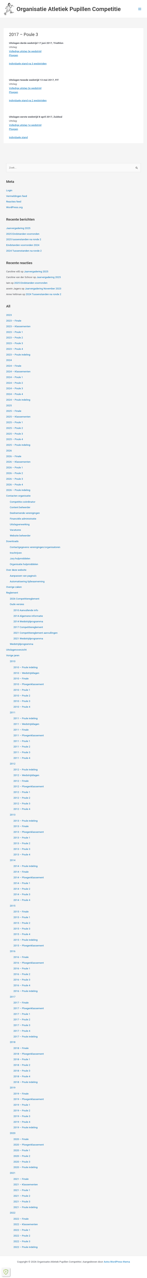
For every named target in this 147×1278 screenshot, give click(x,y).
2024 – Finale (13, 365)
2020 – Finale (21, 1139)
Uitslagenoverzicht (16, 649)
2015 (13, 905)
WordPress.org (14, 207)
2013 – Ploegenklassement (28, 831)
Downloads (12, 541)
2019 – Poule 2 (21, 1110)
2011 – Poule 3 (21, 752)
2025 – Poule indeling (18, 444)
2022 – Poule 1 (21, 1229)
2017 (13, 996)
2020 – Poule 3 (21, 1161)
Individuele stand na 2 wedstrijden (28, 100)
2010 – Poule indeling (25, 667)
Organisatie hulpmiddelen (24, 564)
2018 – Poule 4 (21, 1076)
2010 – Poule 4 (21, 706)
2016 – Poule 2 (21, 974)
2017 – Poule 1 (21, 1013)
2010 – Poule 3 (21, 701)
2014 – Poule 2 (21, 888)
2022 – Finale (21, 1218)
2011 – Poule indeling (25, 718)
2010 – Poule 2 (21, 695)
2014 (13, 860)
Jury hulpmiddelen (20, 558)
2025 (9, 405)
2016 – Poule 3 (21, 979)
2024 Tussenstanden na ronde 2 (24, 250)
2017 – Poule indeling (25, 1036)
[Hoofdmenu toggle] (140, 9)
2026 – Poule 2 (14, 473)
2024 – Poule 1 (14, 377)
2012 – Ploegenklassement (28, 786)
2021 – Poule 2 (21, 1195)
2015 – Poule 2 (21, 922)
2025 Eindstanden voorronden (22, 233)
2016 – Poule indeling (25, 991)
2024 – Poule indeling (18, 399)
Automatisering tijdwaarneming (27, 581)
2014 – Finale (21, 871)
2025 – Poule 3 (14, 433)
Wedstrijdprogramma (21, 643)
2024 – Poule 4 (14, 394)
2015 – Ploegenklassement (28, 945)
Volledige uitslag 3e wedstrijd (25, 51)
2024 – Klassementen (18, 371)
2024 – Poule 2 (14, 382)
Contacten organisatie (18, 495)
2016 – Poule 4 (21, 985)
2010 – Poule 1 (21, 689)
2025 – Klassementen (18, 416)
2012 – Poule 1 (21, 792)
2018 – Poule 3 (21, 1070)
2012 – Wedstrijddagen (26, 775)
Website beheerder (20, 535)
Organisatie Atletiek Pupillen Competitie (69, 9)
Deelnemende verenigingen (25, 512)
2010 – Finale (21, 678)
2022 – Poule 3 (21, 1241)
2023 (9, 314)
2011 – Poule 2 (21, 746)
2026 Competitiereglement (24, 598)
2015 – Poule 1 (21, 917)
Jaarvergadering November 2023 (43, 288)
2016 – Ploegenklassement (28, 962)
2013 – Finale (21, 826)
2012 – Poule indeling (25, 769)
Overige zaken (14, 586)
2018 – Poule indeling (25, 1082)
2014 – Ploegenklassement (28, 877)
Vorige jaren (13, 655)
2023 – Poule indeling (18, 354)
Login (9, 190)
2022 (13, 1212)
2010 (13, 661)
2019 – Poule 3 (21, 1116)
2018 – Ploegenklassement (28, 1053)
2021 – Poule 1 (21, 1190)
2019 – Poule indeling (25, 1127)
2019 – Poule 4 (21, 1121)
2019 (13, 1087)
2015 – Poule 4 (21, 934)
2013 (13, 814)
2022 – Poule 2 (21, 1235)
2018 (13, 1042)
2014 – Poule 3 (21, 894)
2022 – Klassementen (25, 1224)
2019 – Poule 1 (21, 1104)
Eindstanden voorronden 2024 (22, 245)
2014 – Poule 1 (21, 883)
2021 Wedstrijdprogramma (28, 638)
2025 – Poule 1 (14, 422)
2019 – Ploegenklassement (28, 1099)
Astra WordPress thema (117, 1261)
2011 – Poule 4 (21, 757)
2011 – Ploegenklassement (28, 735)
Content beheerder (20, 507)
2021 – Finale (21, 1178)
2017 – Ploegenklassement (28, 1008)
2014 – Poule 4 (21, 899)
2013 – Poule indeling (25, 820)
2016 (13, 951)
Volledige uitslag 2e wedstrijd (25, 88)
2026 (9, 450)
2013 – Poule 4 (21, 854)
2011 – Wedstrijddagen (26, 723)
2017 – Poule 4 (21, 1030)
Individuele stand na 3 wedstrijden (28, 63)
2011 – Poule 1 (21, 741)
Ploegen (13, 55)
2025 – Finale (13, 410)
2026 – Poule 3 (14, 478)
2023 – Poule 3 (14, 343)
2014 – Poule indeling (25, 866)
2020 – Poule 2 (21, 1155)
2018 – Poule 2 (21, 1064)
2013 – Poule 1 (21, 837)
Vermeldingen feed (16, 196)
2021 (13, 1172)
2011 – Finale (21, 729)
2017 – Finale (21, 1002)
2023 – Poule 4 (14, 348)
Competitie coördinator (22, 501)
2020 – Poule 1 (21, 1150)
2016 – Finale (21, 957)
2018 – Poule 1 (21, 1059)
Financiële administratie (23, 518)
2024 (9, 360)
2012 (13, 763)
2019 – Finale (21, 1093)
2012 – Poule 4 (21, 808)
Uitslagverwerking (20, 524)
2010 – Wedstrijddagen (26, 672)
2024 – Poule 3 (14, 388)
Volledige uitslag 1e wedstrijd (25, 125)
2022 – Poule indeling (25, 1247)
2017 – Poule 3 (21, 1025)
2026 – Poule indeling (18, 490)
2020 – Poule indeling (25, 1167)
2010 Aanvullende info (25, 610)
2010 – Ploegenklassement (28, 684)
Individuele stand (18, 137)
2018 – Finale (21, 1048)
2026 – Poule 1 (14, 467)
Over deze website (16, 569)
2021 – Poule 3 (21, 1201)
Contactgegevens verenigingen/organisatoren (35, 547)
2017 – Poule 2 (21, 1019)
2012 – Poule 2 (21, 797)
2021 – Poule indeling (25, 1207)
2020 (13, 1133)
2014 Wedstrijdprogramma (28, 621)
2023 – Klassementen (18, 326)
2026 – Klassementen (18, 461)
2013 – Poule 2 (21, 843)
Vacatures (15, 529)
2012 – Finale (21, 780)
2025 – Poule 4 (14, 439)
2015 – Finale (21, 911)
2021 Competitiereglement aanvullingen (35, 632)
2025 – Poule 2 (14, 427)
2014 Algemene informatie (28, 615)
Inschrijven (16, 552)
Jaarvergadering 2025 (18, 228)
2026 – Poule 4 (14, 484)
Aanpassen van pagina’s (23, 575)
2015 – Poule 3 (21, 928)
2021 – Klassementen (25, 1184)
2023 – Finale (13, 320)
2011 (13, 712)
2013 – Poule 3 (21, 848)
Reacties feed (13, 201)
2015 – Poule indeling (25, 939)
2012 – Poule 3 (21, 803)
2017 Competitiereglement (28, 627)
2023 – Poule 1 (14, 332)
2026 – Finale (13, 456)
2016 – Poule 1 (21, 968)
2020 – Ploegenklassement (28, 1144)
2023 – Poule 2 (14, 337)
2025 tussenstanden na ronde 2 (23, 239)
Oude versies (17, 604)
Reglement (12, 592)
